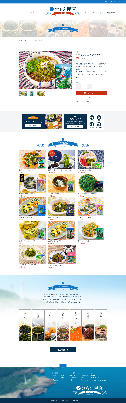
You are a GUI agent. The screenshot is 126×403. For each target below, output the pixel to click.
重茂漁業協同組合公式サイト (111, 14)
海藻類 (62, 377)
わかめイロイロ (75, 379)
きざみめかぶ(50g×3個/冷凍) (27, 264)
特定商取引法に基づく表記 (102, 14)
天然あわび (55, 380)
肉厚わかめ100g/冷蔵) (54, 241)
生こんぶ (73, 380)
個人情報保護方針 (52, 400)
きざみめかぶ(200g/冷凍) (85, 170)
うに (54, 379)
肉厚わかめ (73, 377)
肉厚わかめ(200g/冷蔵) (84, 217)
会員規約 (75, 400)
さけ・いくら (64, 375)
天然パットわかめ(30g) (26, 170)
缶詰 (62, 379)
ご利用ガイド (94, 13)
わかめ (26, 40)
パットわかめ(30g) (53, 193)
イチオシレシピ (40, 13)
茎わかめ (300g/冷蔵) (84, 241)
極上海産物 (32, 13)
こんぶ (54, 377)
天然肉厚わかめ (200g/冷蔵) (27, 193)
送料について (65, 400)
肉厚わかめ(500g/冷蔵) (25, 217)
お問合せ (86, 13)
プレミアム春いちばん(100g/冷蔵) (87, 193)
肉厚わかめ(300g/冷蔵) (54, 217)
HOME (20, 40)
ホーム (23, 13)
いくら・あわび (84, 380)
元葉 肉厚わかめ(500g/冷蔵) (27, 241)
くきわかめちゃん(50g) (55, 265)
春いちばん (73, 375)
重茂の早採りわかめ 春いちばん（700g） (60, 170)
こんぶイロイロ (84, 375)
